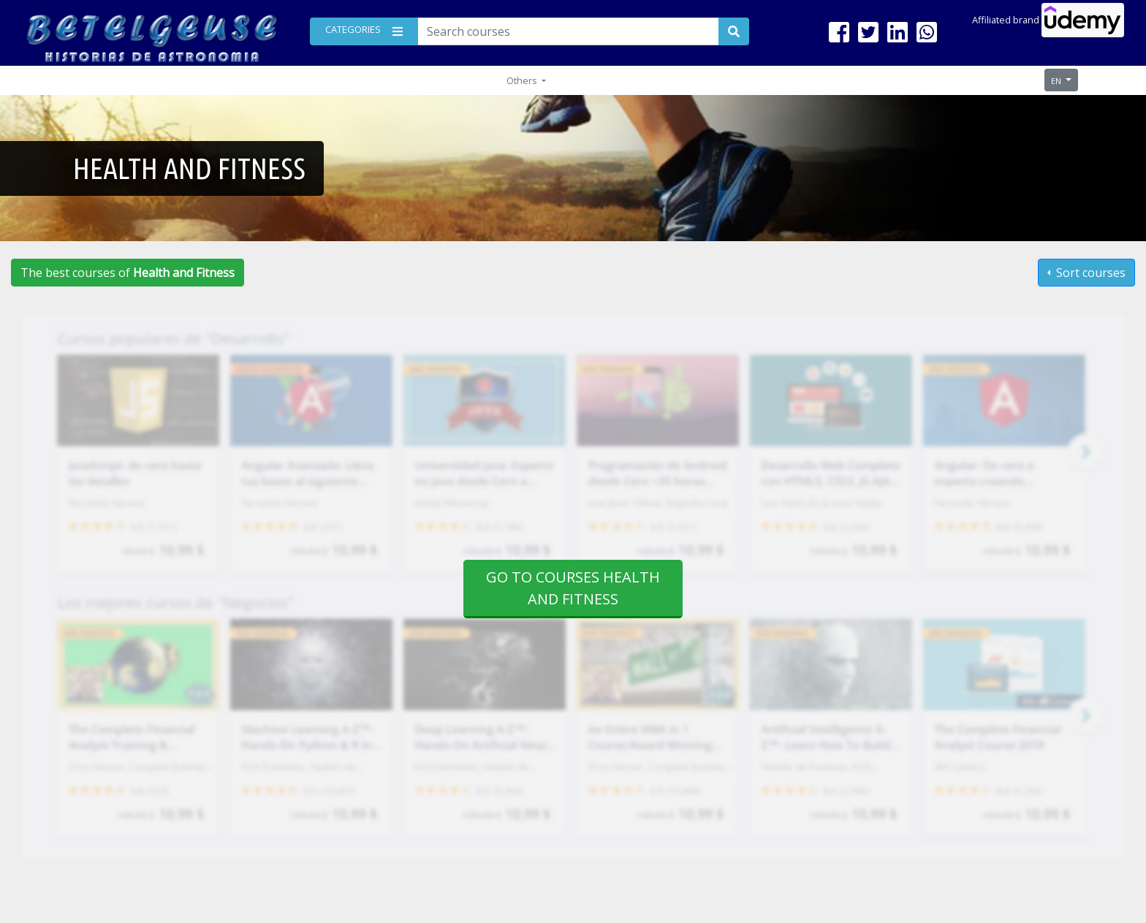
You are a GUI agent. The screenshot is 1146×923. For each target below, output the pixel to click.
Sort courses (1089, 273)
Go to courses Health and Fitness (573, 588)
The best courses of (127, 273)
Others (522, 80)
